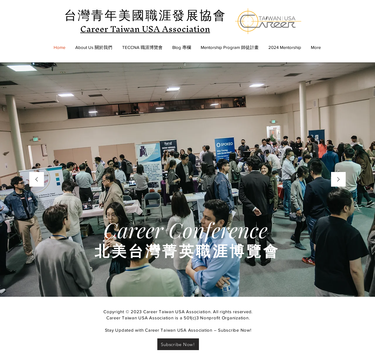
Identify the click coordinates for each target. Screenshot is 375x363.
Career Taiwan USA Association (145, 28)
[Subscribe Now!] (178, 344)
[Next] (338, 180)
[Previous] (36, 180)
